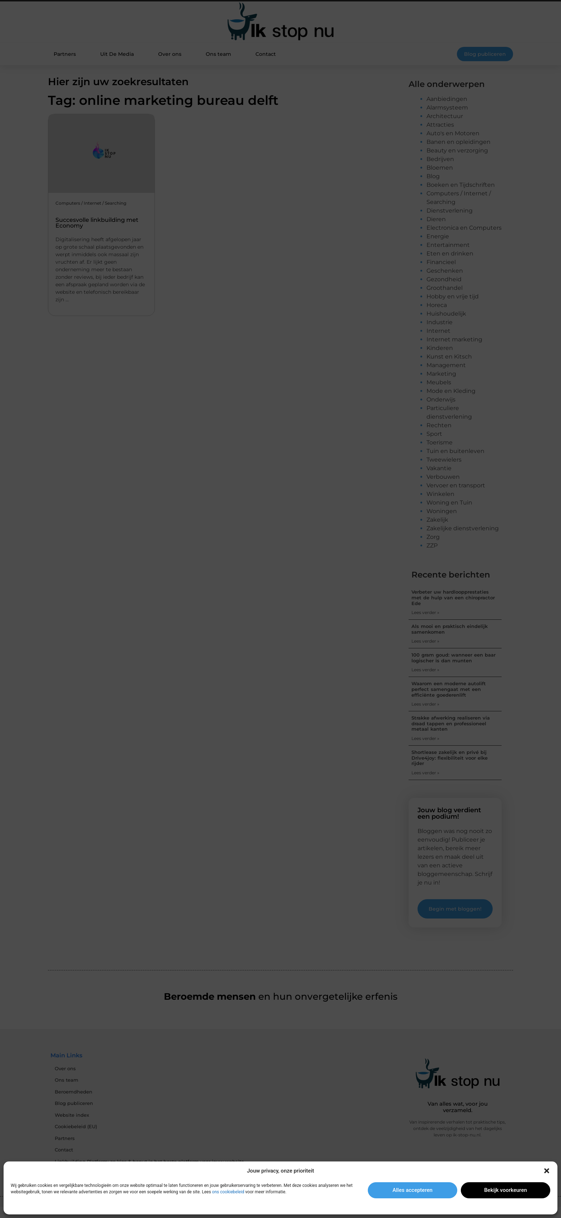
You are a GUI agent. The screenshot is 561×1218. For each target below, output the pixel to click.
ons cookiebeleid (228, 1191)
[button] (546, 1170)
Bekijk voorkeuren (505, 1190)
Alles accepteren (412, 1190)
